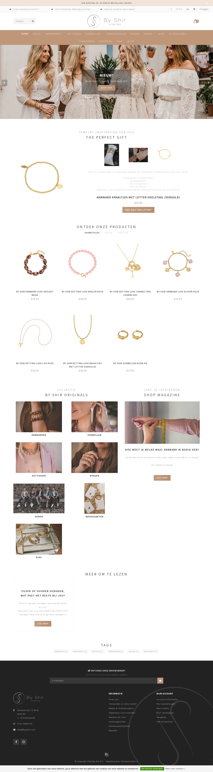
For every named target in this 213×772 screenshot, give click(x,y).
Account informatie (167, 699)
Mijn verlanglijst (165, 712)
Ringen (135, 33)
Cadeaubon (86, 41)
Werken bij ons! (117, 717)
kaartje (133, 651)
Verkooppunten (117, 721)
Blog (131, 41)
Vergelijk (161, 717)
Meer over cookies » (175, 769)
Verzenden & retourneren (123, 704)
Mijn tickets (162, 708)
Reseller (113, 730)
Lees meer (162, 478)
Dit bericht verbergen (152, 769)
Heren (148, 33)
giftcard (97, 651)
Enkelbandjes (116, 33)
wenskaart (150, 651)
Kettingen (74, 33)
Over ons (114, 699)
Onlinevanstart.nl (129, 761)
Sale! (119, 41)
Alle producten (164, 721)
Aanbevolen (91, 232)
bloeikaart (61, 651)
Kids (161, 33)
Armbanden (53, 33)
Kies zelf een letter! (138, 210)
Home (24, 33)
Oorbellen (93, 33)
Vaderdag (105, 41)
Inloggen (204, 9)
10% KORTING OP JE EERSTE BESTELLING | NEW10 (107, 3)
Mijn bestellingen (165, 704)
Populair (123, 232)
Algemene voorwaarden (122, 712)
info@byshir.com (26, 729)
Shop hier (106, 88)
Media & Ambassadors (121, 708)
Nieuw (37, 33)
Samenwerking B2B (119, 726)
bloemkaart (80, 651)
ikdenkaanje (115, 651)
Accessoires (177, 33)
